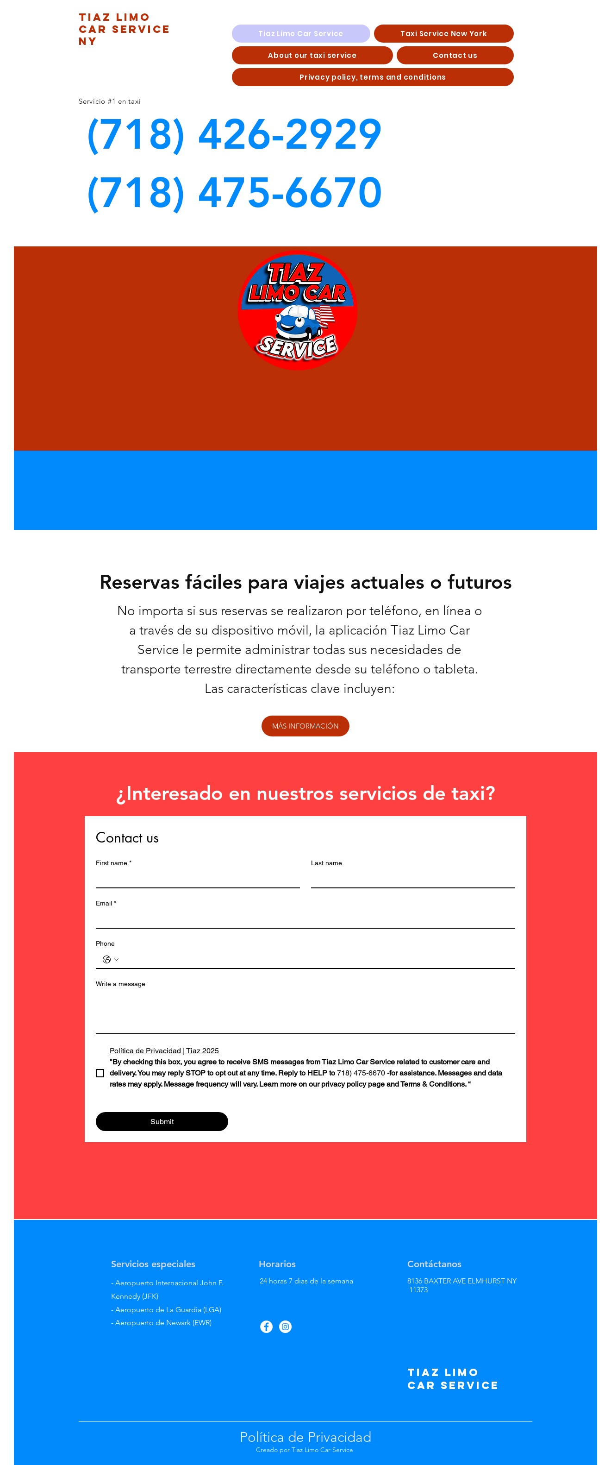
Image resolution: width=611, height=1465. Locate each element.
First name (113, 863)
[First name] (195, 879)
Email (106, 903)
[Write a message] (305, 1012)
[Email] (303, 919)
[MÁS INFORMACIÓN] (305, 726)
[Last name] (410, 879)
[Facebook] (266, 1326)
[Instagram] (285, 1326)
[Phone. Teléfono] (315, 959)
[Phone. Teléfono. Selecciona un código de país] (110, 959)
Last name (326, 863)
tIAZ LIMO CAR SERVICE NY (125, 29)
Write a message (120, 983)
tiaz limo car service (453, 1379)
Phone (105, 943)
